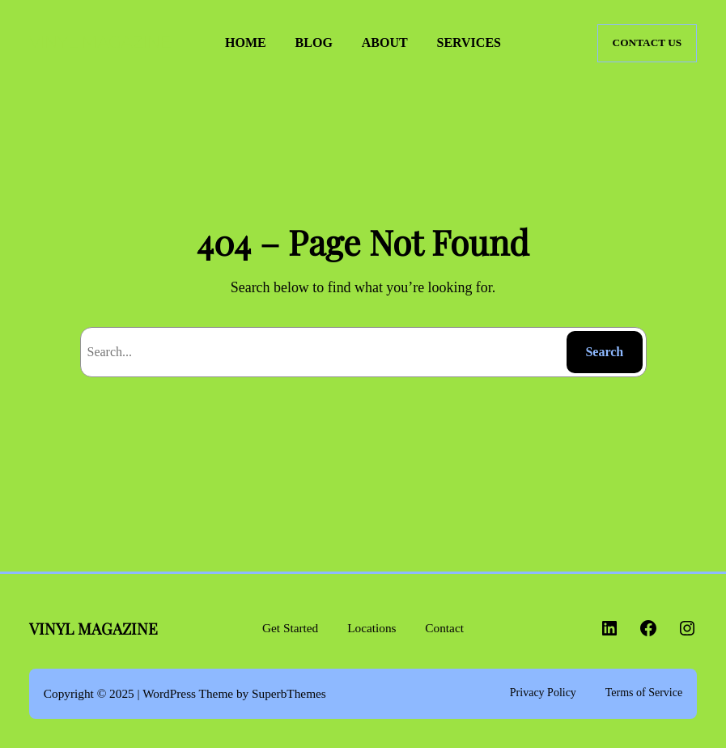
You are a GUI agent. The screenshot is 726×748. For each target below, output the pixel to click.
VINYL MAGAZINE (100, 43)
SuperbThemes (289, 693)
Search (604, 352)
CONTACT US (647, 42)
